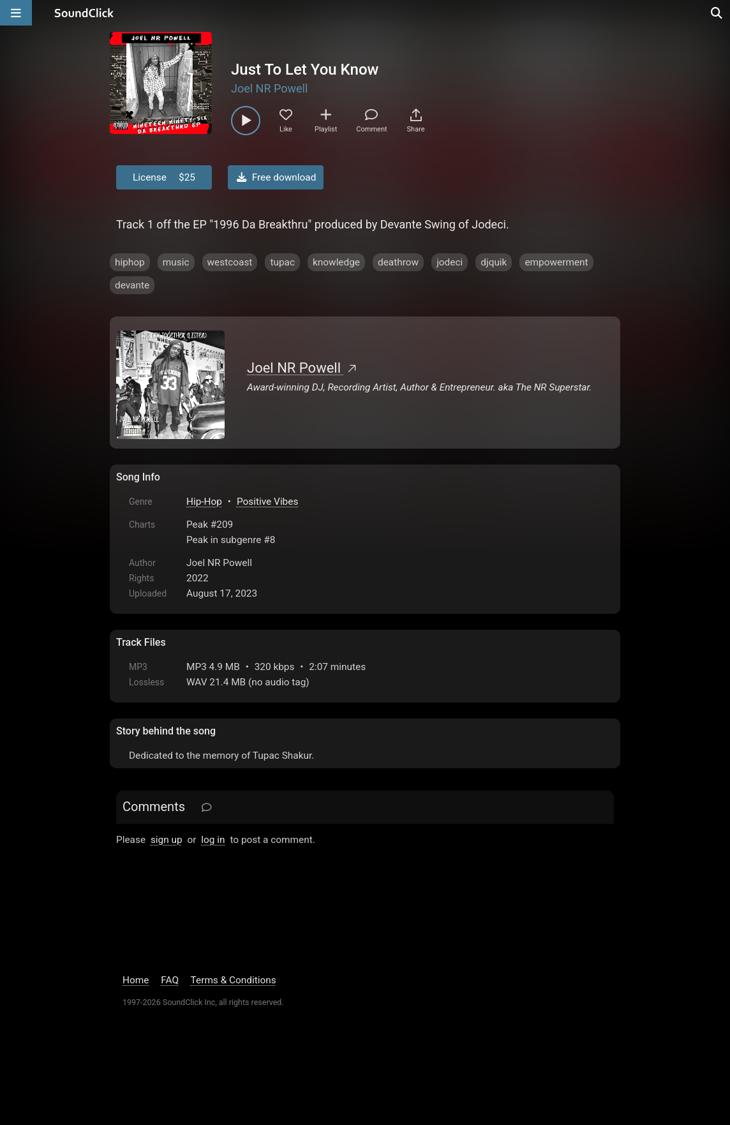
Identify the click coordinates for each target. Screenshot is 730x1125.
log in (213, 840)
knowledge (336, 262)
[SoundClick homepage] (84, 12)
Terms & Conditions (233, 980)
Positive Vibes (267, 501)
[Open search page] (717, 13)
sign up (166, 840)
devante (132, 285)
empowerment (556, 262)
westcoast (230, 262)
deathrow (398, 262)
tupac (282, 262)
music (176, 262)
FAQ (170, 980)
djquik (493, 262)
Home (136, 980)
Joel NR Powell (269, 88)
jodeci (449, 262)
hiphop (130, 262)
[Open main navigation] (16, 13)
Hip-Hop (204, 501)
